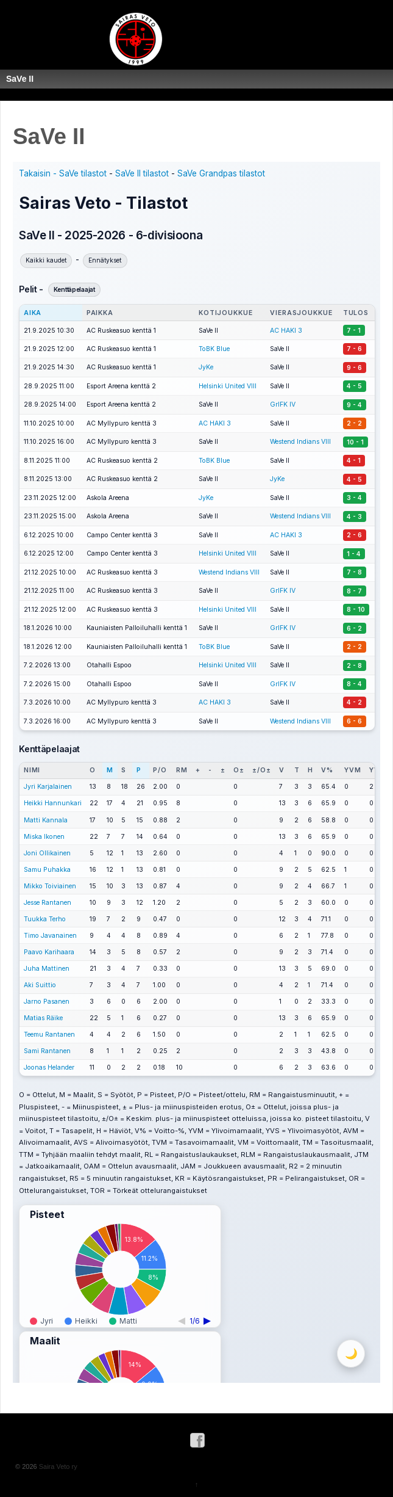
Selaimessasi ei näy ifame (196, 772)
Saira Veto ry (57, 1466)
